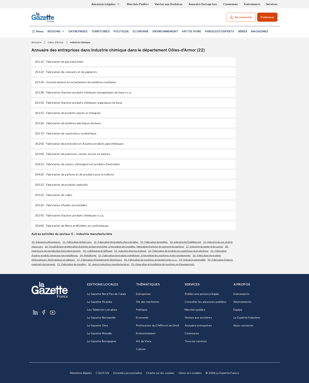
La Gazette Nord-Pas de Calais (106, 293)
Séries (242, 31)
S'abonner (267, 17)
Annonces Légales (103, 4)
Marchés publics (195, 309)
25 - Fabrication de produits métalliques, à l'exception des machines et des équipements (144, 255)
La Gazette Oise (97, 325)
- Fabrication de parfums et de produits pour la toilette (74, 174)
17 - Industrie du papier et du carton (204, 246)
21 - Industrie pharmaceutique (130, 250)
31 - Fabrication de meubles (72, 264)
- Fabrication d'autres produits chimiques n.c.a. (69, 215)
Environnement (165, 31)
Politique (121, 31)
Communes (230, 4)
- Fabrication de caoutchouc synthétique (65, 133)
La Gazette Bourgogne (101, 341)
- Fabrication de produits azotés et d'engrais (68, 113)
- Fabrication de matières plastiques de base (68, 123)
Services (271, 4)
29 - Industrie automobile (192, 259)
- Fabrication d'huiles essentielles (61, 205)
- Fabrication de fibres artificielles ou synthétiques (72, 225)
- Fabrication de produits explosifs (61, 184)
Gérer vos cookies (190, 373)
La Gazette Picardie (99, 301)
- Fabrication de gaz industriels (59, 61)
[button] (38, 31)
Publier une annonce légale (202, 293)
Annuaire (36, 42)
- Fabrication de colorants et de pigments (66, 72)
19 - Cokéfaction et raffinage (98, 250)
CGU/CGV (102, 373)
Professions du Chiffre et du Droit (158, 325)
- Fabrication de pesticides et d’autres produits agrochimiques (79, 143)
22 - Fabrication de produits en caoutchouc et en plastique (178, 250)
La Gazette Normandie (101, 317)
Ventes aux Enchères (169, 4)
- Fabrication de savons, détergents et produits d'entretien (77, 164)
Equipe (238, 309)
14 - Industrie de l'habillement (185, 241)
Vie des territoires (147, 301)
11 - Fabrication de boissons (77, 241)
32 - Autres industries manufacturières (109, 264)
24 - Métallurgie (88, 255)
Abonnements (243, 301)
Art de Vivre (191, 31)
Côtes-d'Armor (56, 42)
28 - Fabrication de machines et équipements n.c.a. (151, 259)
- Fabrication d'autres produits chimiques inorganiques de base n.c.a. (83, 92)
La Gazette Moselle (99, 333)
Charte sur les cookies (160, 373)
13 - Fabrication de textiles (154, 241)
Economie (141, 31)
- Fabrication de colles (53, 195)
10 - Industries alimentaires (46, 241)
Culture (141, 349)
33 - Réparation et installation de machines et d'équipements (163, 264)
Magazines (259, 31)
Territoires (100, 31)
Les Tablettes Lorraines (102, 309)
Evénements (252, 4)
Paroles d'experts (219, 31)
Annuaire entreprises (198, 325)
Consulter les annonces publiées (205, 301)
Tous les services (196, 341)
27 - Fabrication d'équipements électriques (99, 259)
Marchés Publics (138, 4)
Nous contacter (244, 325)
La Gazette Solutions (247, 317)
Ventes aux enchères (198, 317)
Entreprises (78, 31)
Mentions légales (81, 373)
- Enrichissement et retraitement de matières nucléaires (75, 82)
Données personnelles (127, 373)
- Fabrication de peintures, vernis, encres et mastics (72, 154)
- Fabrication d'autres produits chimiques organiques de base (78, 102)
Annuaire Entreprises (203, 4)
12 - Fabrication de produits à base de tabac (116, 241)
